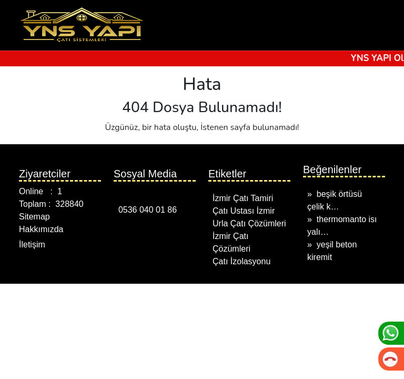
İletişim (32, 244)
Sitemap (34, 216)
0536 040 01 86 (145, 209)
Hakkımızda (41, 229)
